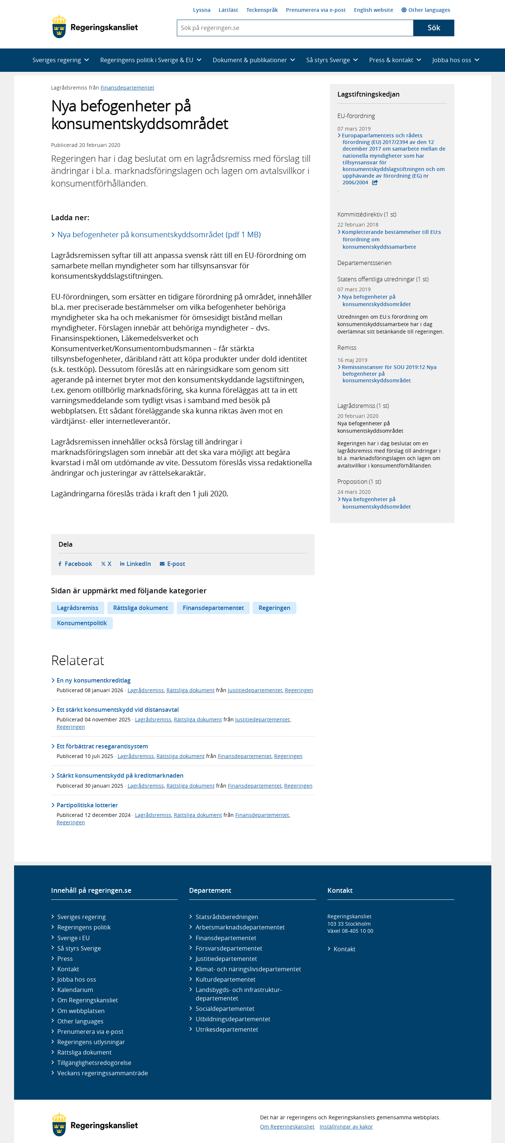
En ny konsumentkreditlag (94, 680)
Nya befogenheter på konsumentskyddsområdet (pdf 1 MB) (159, 234)
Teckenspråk (262, 9)
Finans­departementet (226, 938)
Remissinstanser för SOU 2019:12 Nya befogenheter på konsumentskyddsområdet (390, 374)
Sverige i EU (73, 938)
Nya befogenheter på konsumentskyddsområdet (377, 300)
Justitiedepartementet (255, 690)
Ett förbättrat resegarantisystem (102, 746)
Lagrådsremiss (77, 608)
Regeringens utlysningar (91, 1042)
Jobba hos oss (76, 979)
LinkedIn (139, 564)
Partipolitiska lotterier (87, 805)
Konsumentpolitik (82, 623)
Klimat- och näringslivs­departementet (248, 969)
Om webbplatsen (81, 1011)
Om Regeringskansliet (87, 1000)
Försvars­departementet (229, 948)
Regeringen (274, 608)
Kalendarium (75, 990)
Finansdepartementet (127, 87)
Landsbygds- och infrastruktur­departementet (239, 994)
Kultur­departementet (226, 979)
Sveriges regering (81, 917)
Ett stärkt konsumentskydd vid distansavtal (118, 709)
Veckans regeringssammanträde (102, 1073)
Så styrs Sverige (79, 948)
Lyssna (202, 9)
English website (373, 9)
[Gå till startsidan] (95, 26)
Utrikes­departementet (227, 1029)
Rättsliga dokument (140, 608)
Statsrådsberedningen (227, 917)
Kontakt (68, 969)
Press (65, 959)
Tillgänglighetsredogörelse (94, 1063)
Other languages (425, 9)
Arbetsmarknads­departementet (240, 927)
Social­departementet (225, 1009)
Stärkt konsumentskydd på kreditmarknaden (120, 775)
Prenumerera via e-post (316, 9)
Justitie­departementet (226, 959)
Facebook (78, 564)
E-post (176, 564)
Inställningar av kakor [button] (346, 1126)
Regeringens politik (84, 927)
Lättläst (228, 9)
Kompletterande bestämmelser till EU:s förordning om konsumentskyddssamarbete (392, 239)
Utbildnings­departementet (233, 1019)
